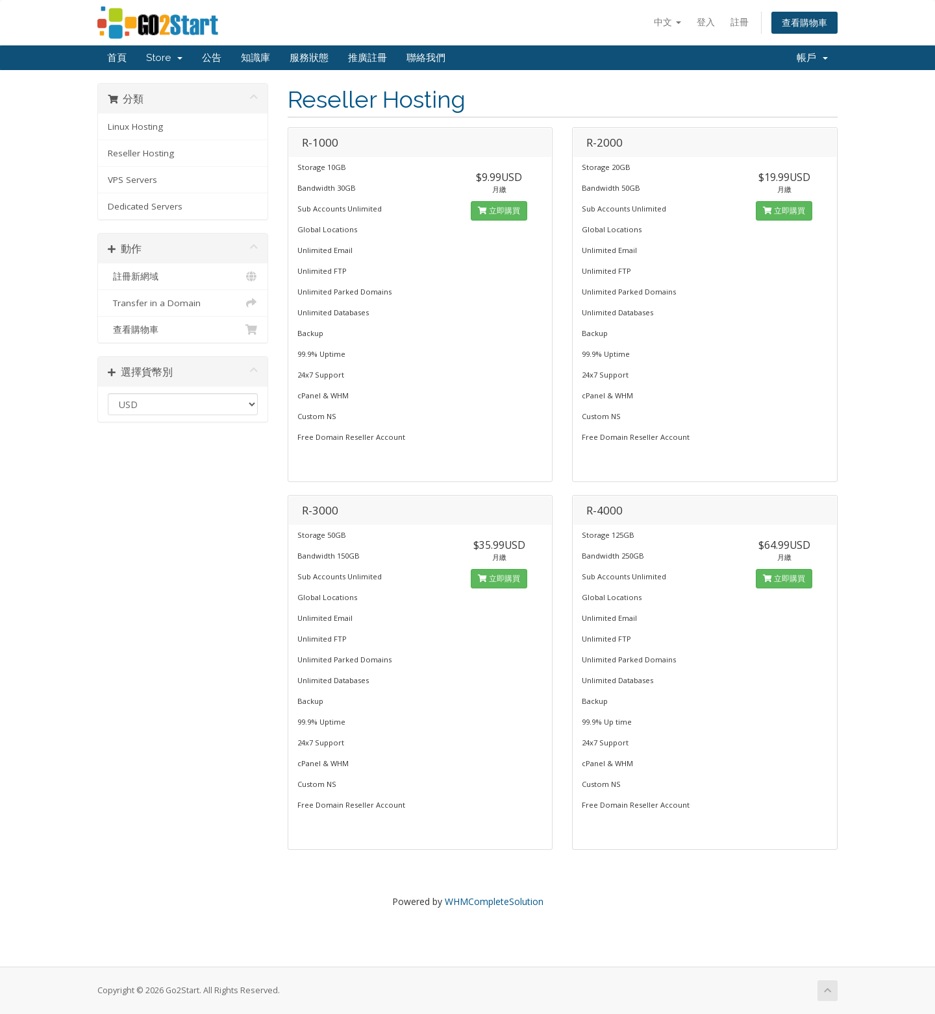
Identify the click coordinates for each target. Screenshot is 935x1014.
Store (164, 58)
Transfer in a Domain (183, 303)
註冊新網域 (183, 276)
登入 (706, 22)
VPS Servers (132, 180)
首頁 (117, 58)
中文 (667, 22)
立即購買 (499, 210)
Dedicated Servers (145, 206)
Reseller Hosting (141, 153)
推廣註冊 (367, 58)
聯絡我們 (425, 58)
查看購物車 (804, 22)
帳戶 (812, 58)
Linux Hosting (135, 126)
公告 (211, 58)
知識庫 (255, 58)
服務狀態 (309, 58)
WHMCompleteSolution (494, 901)
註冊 (739, 22)
